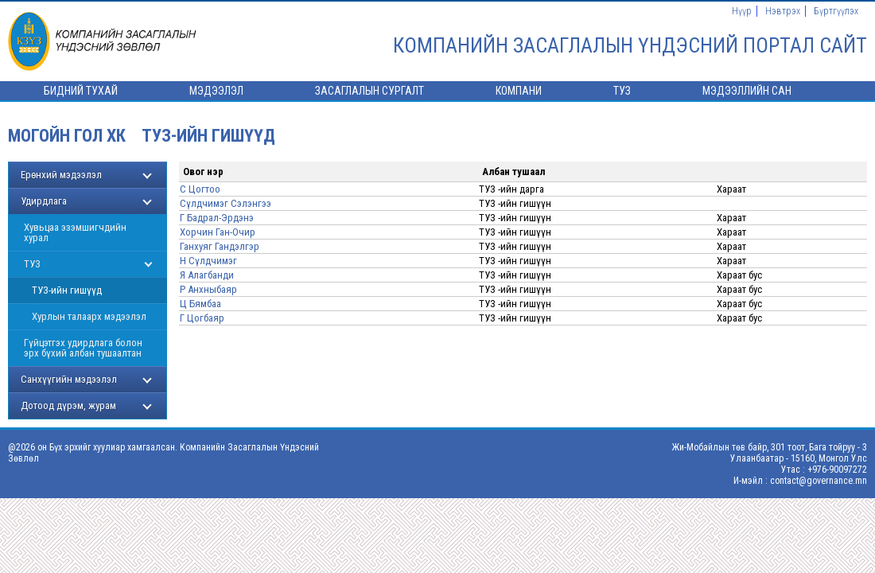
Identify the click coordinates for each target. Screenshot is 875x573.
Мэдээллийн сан (746, 90)
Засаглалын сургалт (369, 90)
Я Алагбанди (207, 275)
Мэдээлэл (216, 90)
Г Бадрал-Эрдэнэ (217, 218)
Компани (519, 90)
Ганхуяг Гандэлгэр (219, 246)
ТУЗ (622, 90)
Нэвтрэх (782, 11)
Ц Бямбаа (200, 304)
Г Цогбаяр (202, 318)
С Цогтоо (200, 189)
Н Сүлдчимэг (208, 261)
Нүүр (742, 11)
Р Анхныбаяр (208, 289)
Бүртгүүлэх (836, 11)
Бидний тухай (81, 90)
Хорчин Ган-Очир (217, 232)
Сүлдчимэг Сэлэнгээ (225, 203)
